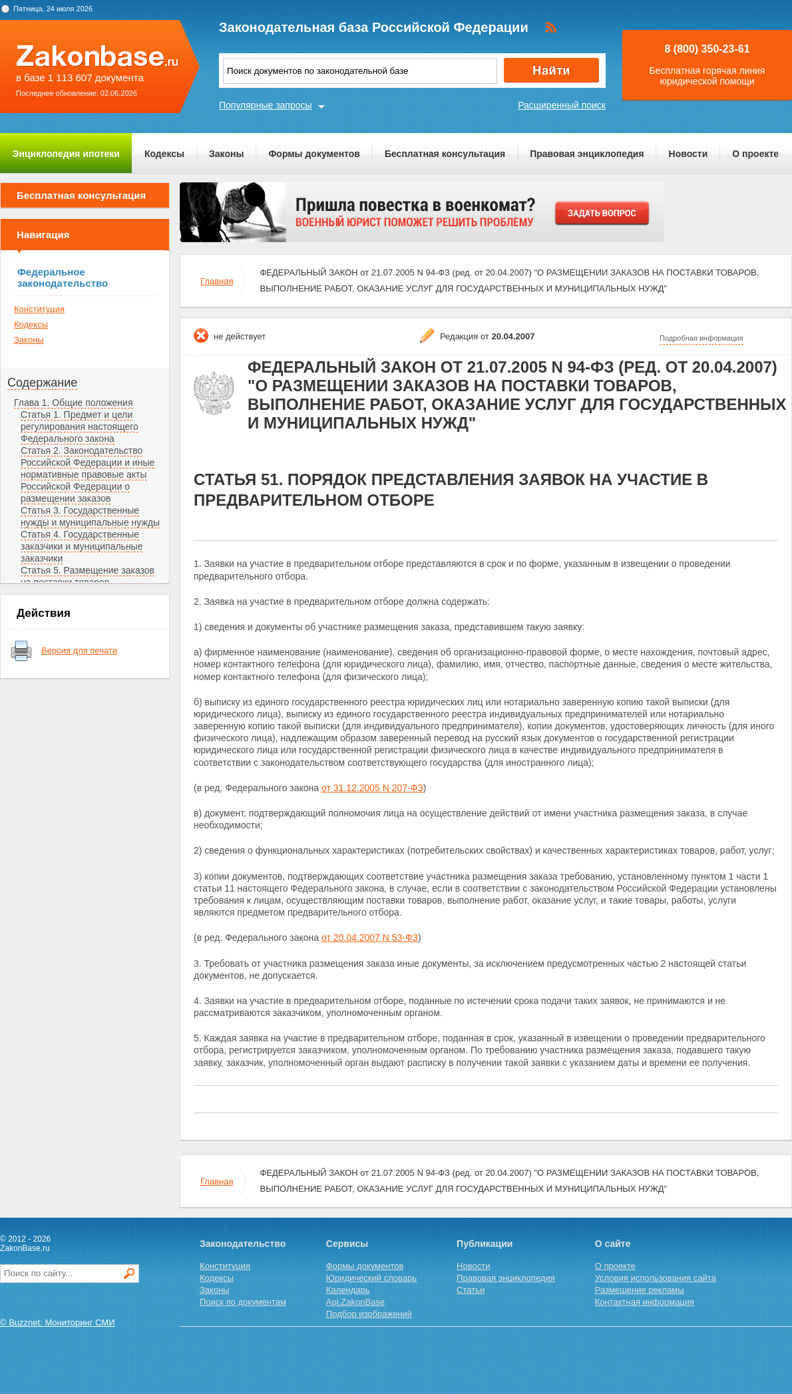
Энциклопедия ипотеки (66, 153)
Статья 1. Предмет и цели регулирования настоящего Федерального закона (79, 426)
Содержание (42, 382)
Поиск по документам (243, 1302)
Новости (688, 153)
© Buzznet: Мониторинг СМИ (57, 1322)
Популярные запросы (265, 105)
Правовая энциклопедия (587, 153)
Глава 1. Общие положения (73, 402)
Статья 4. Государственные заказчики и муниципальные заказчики (81, 546)
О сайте (613, 1243)
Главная (216, 281)
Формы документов (314, 153)
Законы (226, 153)
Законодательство (243, 1243)
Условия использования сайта (655, 1278)
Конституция (39, 309)
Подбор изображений (369, 1314)
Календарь (348, 1290)
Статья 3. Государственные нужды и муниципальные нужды (90, 516)
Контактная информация (644, 1302)
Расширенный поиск (562, 105)
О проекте (755, 153)
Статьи (471, 1290)
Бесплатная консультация (445, 153)
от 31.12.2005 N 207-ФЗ (372, 788)
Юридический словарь (371, 1278)
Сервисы (347, 1243)
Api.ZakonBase (355, 1302)
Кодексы (164, 153)
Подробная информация (701, 338)
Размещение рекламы (639, 1290)
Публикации (484, 1243)
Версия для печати (79, 650)
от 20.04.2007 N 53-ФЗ (369, 937)
